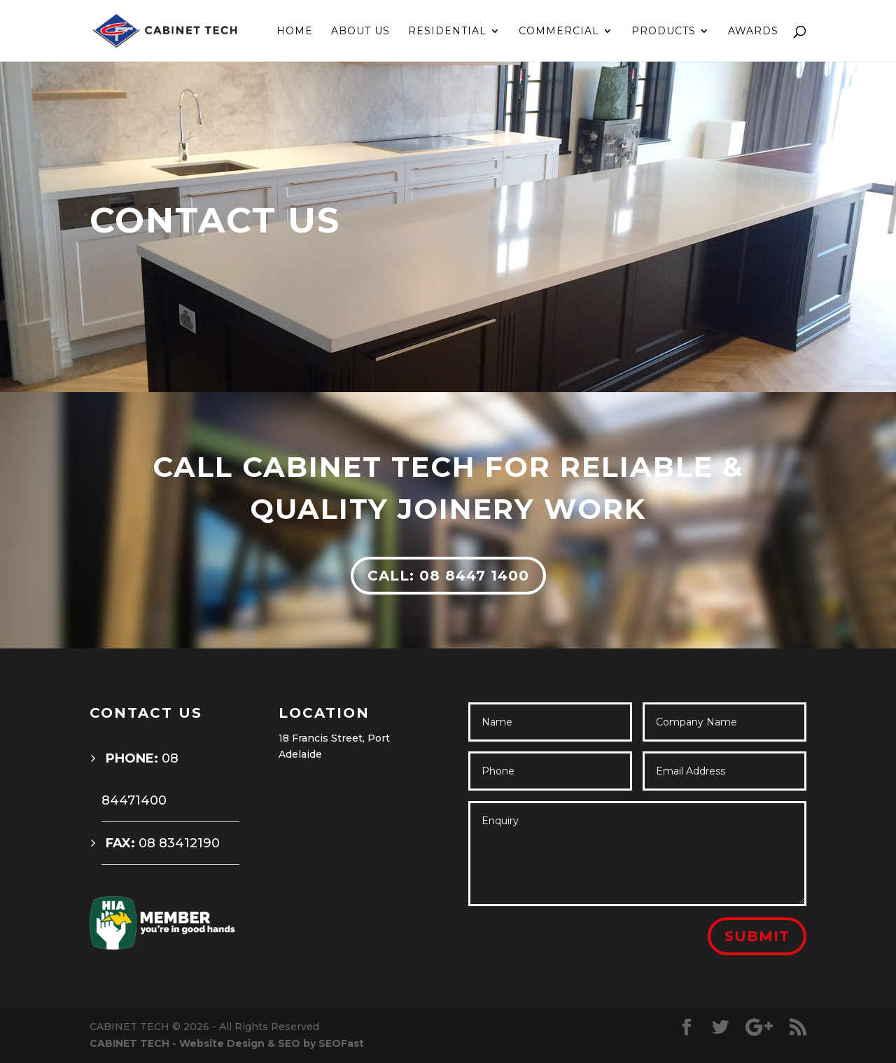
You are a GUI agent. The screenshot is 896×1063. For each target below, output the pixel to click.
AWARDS (753, 31)
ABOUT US (360, 31)
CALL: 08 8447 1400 (448, 575)
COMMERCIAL (559, 31)
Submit (757, 936)
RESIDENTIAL (447, 31)
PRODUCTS (663, 31)
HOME (294, 31)
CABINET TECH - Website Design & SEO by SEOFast (227, 1043)
